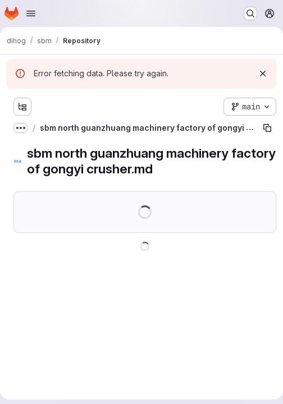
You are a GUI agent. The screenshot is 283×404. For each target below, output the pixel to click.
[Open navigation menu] (31, 13)
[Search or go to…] (250, 13)
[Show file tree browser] (22, 107)
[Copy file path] (267, 128)
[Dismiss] (263, 73)
